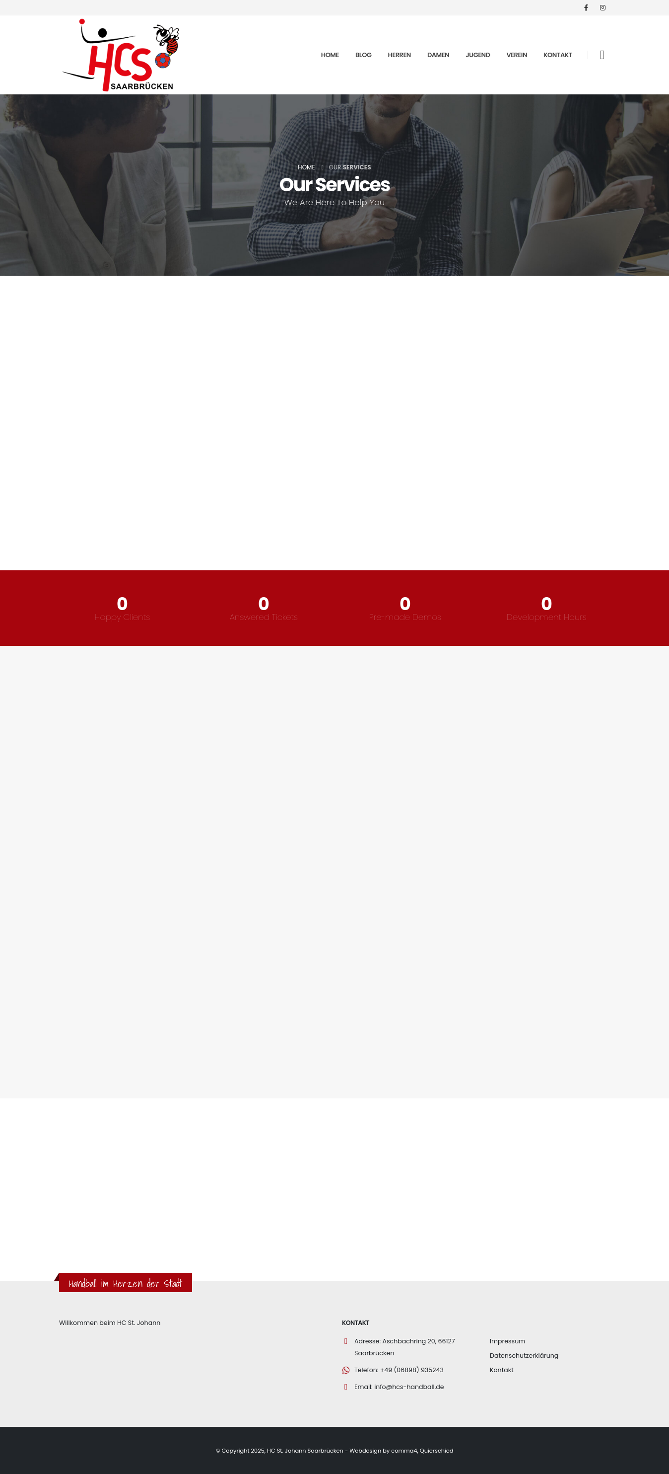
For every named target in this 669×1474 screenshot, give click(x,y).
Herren (399, 55)
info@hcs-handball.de (409, 1387)
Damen (438, 55)
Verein (516, 55)
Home (330, 55)
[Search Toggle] (602, 55)
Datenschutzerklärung (524, 1355)
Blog (363, 55)
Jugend (478, 55)
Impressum (507, 1341)
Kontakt (557, 55)
